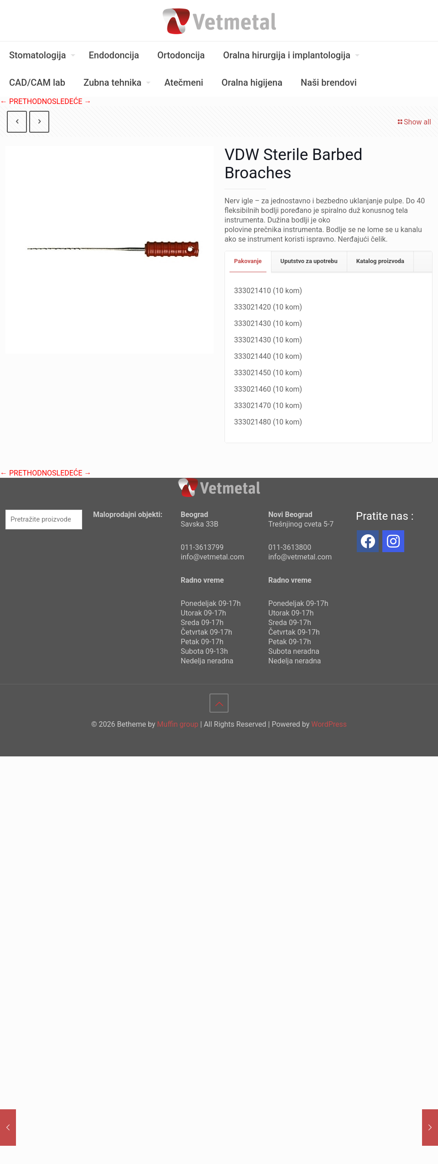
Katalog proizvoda (380, 261)
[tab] (248, 261)
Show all (413, 122)
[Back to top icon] (219, 703)
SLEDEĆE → (71, 101)
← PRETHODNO (26, 101)
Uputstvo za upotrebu (309, 261)
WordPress (329, 724)
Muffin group (177, 724)
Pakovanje (248, 261)
